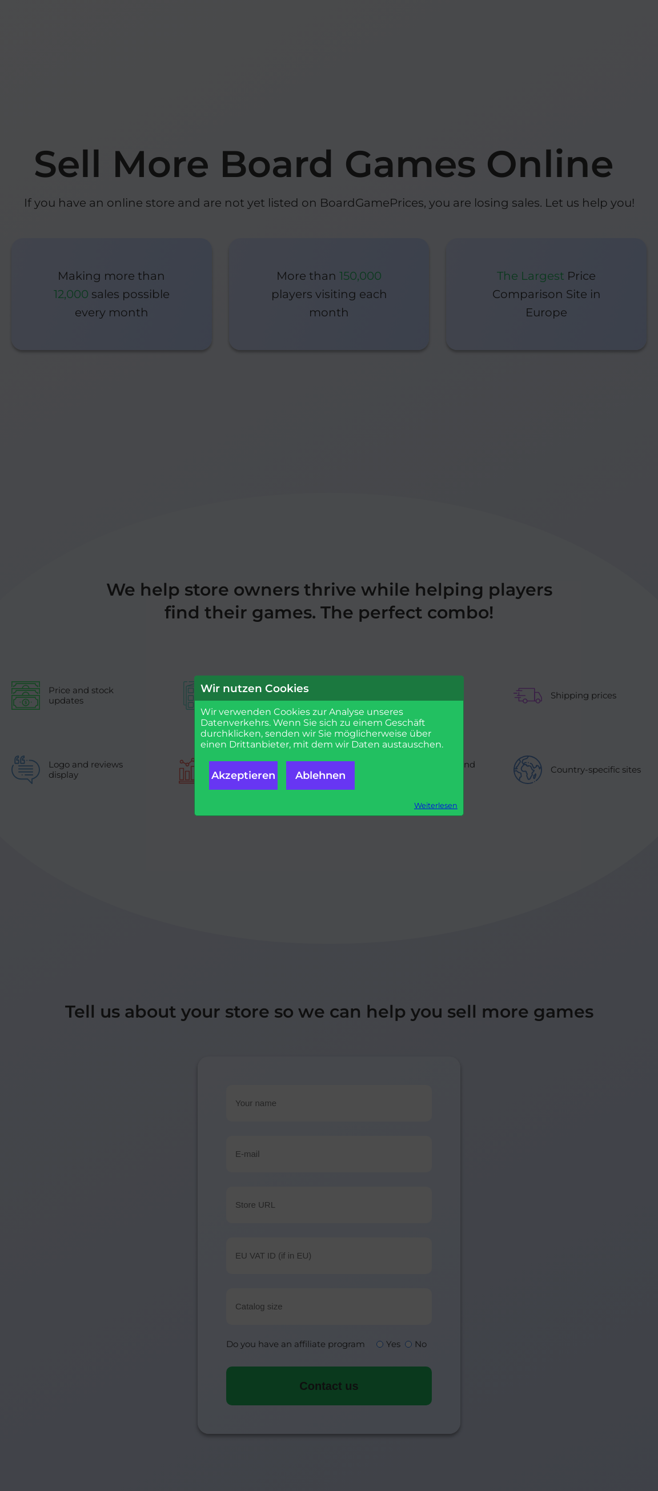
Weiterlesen (436, 805)
